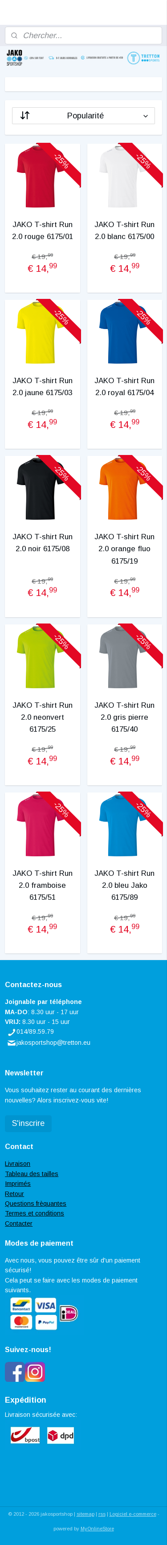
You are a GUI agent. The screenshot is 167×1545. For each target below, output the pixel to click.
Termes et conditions (34, 1213)
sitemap (85, 1514)
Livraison (17, 1163)
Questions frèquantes (35, 1203)
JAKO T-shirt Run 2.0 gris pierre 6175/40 (124, 717)
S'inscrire (28, 1123)
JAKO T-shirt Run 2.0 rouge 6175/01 (42, 230)
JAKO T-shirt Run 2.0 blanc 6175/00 (124, 230)
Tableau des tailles (31, 1173)
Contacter (19, 1223)
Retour (14, 1193)
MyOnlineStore (97, 1528)
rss (102, 1514)
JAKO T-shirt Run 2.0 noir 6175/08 (42, 543)
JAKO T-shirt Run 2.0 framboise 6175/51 (42, 885)
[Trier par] (83, 115)
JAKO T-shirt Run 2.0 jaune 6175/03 (42, 386)
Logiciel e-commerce (133, 1514)
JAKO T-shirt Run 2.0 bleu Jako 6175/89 (124, 885)
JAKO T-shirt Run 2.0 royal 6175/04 (124, 386)
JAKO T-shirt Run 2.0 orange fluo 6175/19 (124, 549)
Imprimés (18, 1183)
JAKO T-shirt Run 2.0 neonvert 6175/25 (42, 717)
